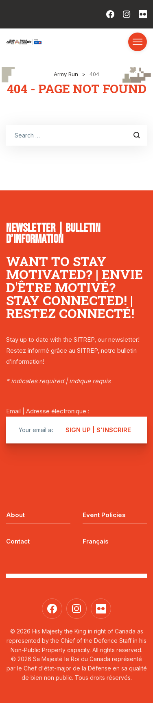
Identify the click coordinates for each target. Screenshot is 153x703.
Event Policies (104, 515)
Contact (18, 541)
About (15, 515)
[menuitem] (115, 535)
